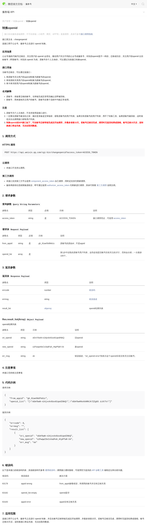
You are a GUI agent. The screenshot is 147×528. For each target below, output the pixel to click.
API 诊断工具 (98, 470)
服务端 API (8, 12)
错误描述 (93, 299)
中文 (133, 4)
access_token (120, 218)
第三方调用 (102, 185)
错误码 (92, 290)
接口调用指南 (87, 34)
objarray (48, 308)
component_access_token (42, 181)
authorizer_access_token (58, 185)
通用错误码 (50, 470)
